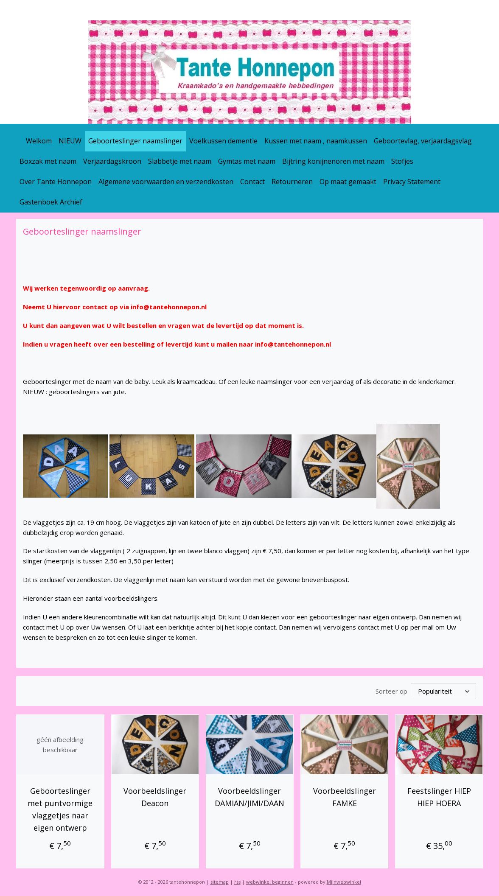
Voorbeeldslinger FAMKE (344, 795)
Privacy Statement (411, 181)
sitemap (219, 880)
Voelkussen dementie (223, 141)
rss (237, 880)
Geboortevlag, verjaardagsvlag (423, 141)
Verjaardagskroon (112, 161)
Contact (252, 181)
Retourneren (292, 181)
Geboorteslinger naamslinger (135, 141)
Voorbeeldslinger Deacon (154, 795)
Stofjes (402, 161)
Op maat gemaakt (348, 181)
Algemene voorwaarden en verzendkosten (165, 181)
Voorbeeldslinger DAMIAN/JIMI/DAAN (249, 795)
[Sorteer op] (443, 690)
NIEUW (70, 141)
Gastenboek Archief (51, 202)
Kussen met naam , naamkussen (315, 141)
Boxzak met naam (48, 161)
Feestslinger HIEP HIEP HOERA (439, 795)
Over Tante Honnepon (56, 181)
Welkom (39, 141)
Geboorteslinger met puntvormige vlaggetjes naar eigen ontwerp (60, 807)
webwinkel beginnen (270, 880)
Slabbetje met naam (179, 161)
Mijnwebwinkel (344, 880)
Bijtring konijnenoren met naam (333, 161)
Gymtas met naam (246, 161)
